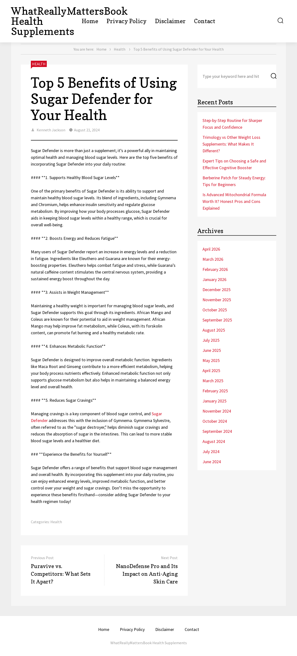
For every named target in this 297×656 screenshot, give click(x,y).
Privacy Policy (127, 21)
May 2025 (211, 360)
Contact (204, 21)
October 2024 (214, 421)
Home (90, 21)
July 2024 (210, 451)
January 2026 (214, 279)
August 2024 (213, 441)
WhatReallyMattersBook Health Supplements (148, 642)
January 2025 (214, 401)
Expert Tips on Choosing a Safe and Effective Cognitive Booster (234, 164)
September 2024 (217, 431)
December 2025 (216, 289)
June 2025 (211, 350)
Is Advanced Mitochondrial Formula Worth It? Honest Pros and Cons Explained (234, 201)
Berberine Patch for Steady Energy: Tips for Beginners (234, 181)
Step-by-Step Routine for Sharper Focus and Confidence (232, 124)
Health (119, 49)
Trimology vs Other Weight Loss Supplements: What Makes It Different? (231, 144)
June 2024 (211, 461)
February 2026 (215, 269)
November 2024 (216, 411)
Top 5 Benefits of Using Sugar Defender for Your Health (104, 98)
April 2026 (211, 249)
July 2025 (210, 340)
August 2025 (213, 330)
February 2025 (215, 391)
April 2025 (211, 370)
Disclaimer (170, 21)
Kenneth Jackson (51, 129)
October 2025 (214, 310)
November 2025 (216, 299)
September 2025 (217, 320)
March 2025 (212, 380)
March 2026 (212, 259)
